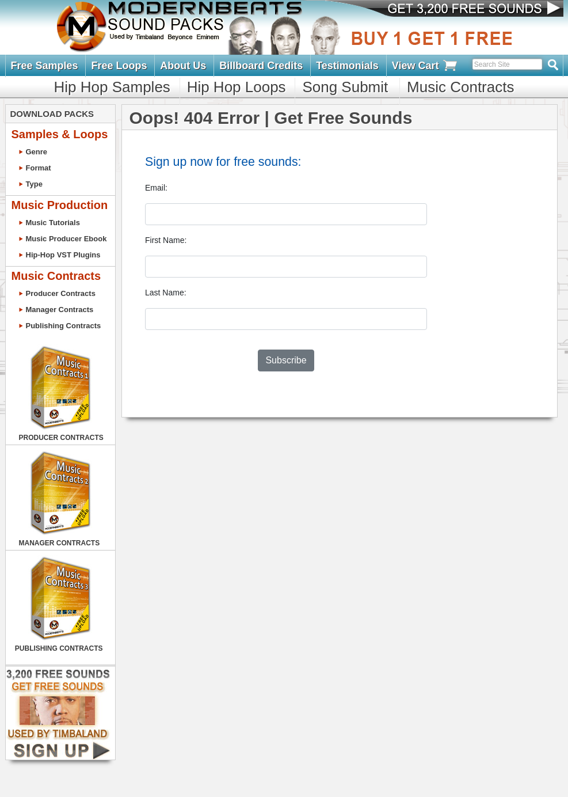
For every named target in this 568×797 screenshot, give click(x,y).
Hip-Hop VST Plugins (63, 255)
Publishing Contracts (63, 325)
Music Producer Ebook (66, 238)
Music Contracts (460, 87)
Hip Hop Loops (236, 87)
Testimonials (347, 65)
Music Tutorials (53, 222)
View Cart (425, 66)
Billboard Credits (261, 65)
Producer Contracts (61, 293)
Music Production (60, 205)
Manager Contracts (60, 309)
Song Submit (345, 87)
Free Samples (44, 65)
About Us (183, 65)
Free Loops (119, 65)
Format (38, 168)
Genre (37, 151)
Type (34, 184)
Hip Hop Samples (112, 87)
